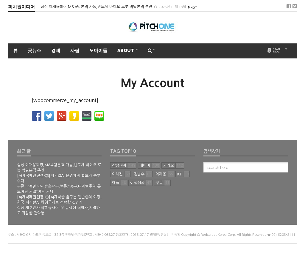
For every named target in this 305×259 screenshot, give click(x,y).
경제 (55, 50)
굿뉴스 (34, 50)
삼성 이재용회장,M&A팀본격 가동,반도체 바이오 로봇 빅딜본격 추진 (97, 7)
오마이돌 (98, 50)
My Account (152, 83)
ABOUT (126, 50)
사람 (74, 50)
